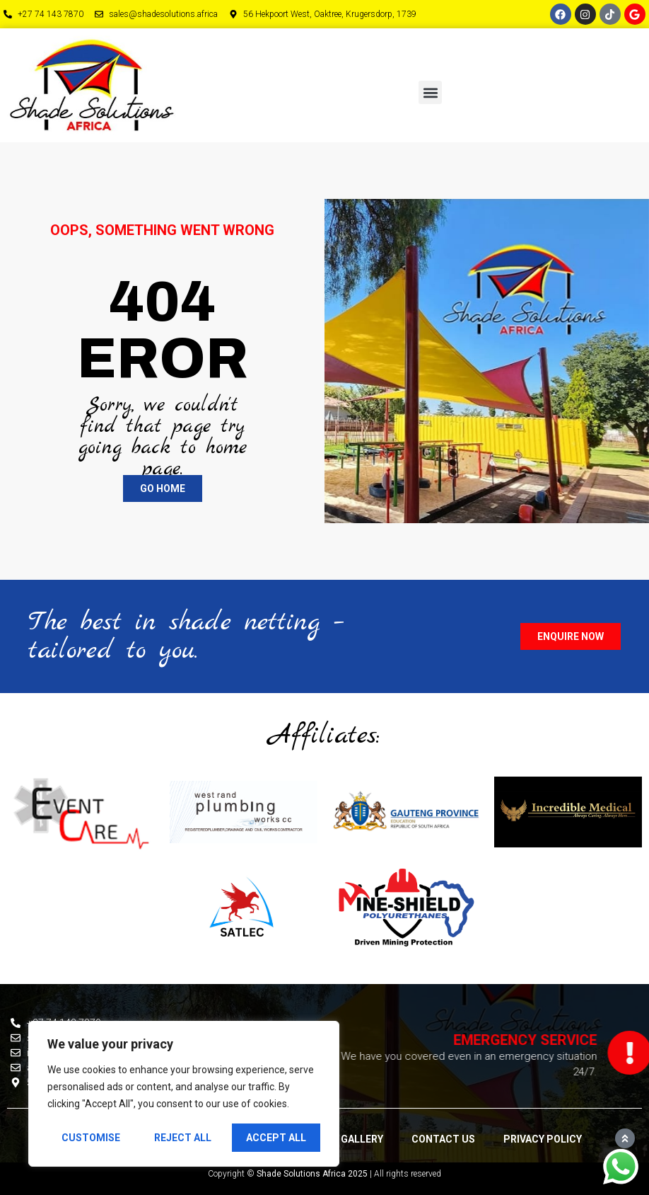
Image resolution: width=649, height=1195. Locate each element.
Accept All (276, 1137)
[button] (430, 92)
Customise (91, 1137)
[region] (183, 1094)
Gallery (362, 1139)
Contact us (443, 1139)
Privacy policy (542, 1139)
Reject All (182, 1137)
